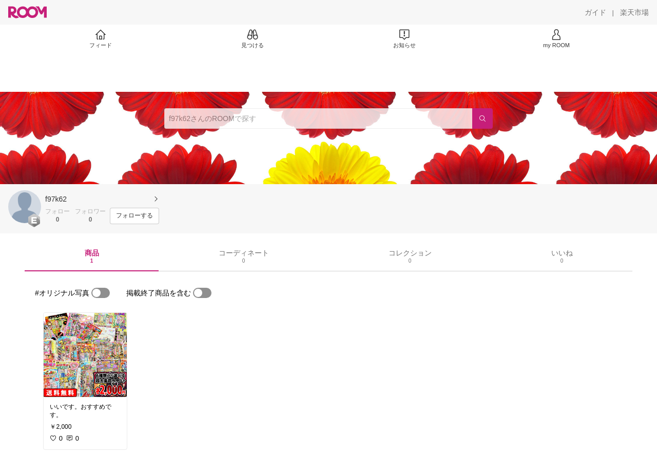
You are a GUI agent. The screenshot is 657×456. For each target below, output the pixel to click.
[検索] (482, 118)
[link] (85, 355)
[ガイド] (595, 12)
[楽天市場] (634, 12)
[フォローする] (134, 216)
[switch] (100, 293)
